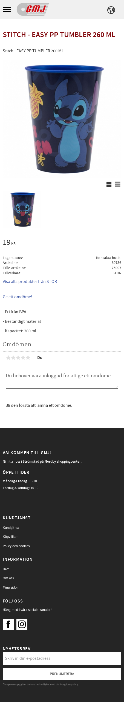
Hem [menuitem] (6, 569)
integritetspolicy (69, 684)
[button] (7, 9)
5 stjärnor (27, 357)
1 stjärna (8, 357)
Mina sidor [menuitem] (10, 587)
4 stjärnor (23, 357)
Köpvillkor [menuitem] (10, 537)
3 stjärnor (18, 357)
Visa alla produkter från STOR (30, 281)
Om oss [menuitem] (8, 578)
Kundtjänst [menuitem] (11, 528)
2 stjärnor (13, 357)
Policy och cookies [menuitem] (16, 546)
